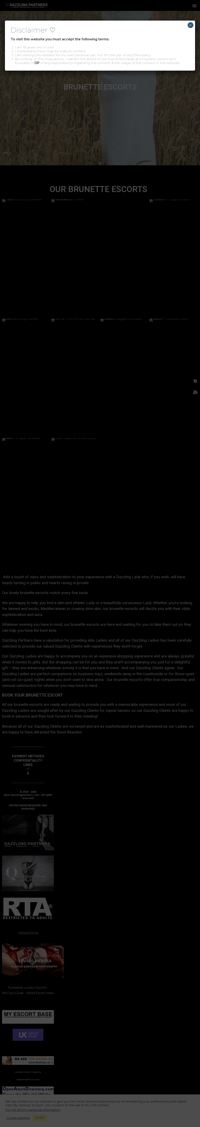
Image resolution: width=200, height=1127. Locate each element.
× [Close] (190, 25)
